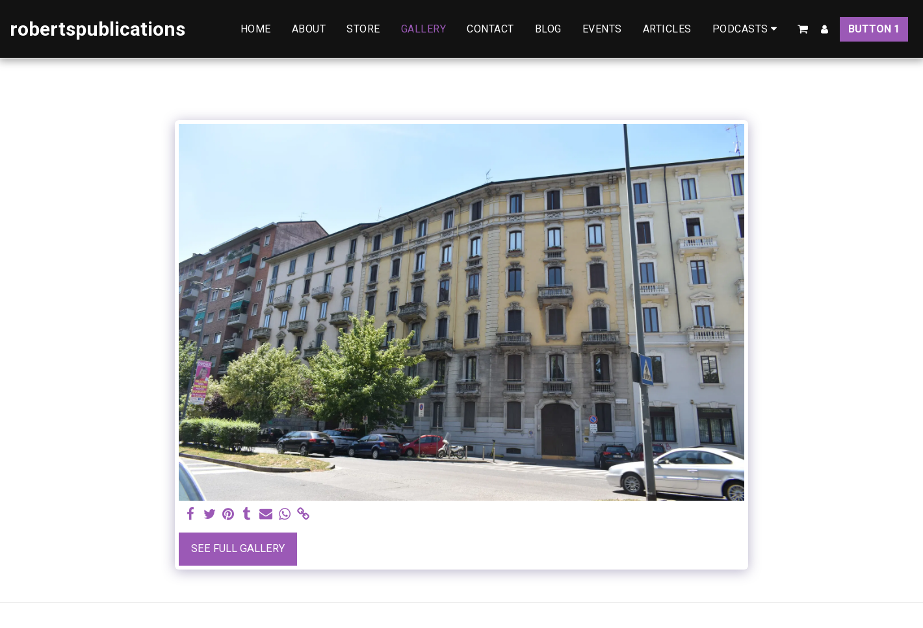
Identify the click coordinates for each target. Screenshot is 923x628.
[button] (747, 29)
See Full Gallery (238, 548)
